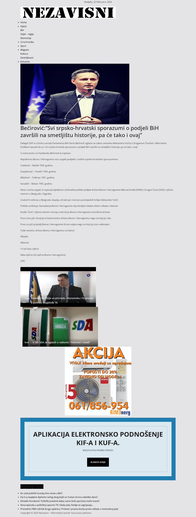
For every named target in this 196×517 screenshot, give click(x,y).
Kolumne (25, 61)
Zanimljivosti (26, 57)
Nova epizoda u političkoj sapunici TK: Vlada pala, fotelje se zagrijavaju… (57, 504)
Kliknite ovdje (98, 462)
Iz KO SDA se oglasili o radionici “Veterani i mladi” (57, 342)
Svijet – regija (27, 34)
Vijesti (23, 26)
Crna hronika (27, 42)
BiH (22, 30)
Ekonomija (25, 38)
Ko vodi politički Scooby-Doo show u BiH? (41, 493)
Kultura (24, 53)
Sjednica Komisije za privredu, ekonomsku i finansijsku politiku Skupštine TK (57, 300)
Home (23, 22)
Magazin (24, 49)
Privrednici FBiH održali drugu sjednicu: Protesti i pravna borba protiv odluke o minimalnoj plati (69, 508)
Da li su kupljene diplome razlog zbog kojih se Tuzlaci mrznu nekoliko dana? (59, 497)
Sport (23, 45)
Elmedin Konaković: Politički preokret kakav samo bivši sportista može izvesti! (59, 501)
